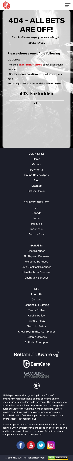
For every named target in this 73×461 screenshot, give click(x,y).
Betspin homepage (30, 64)
